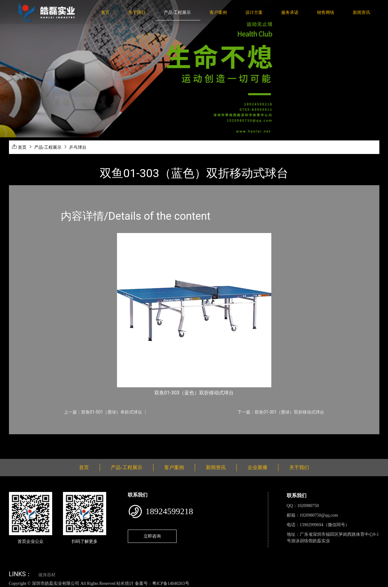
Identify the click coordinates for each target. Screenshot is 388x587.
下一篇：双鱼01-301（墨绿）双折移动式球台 (280, 412)
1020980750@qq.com (319, 515)
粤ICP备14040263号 (170, 583)
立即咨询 (152, 536)
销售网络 (325, 12)
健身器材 (47, 574)
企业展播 (257, 467)
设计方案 (254, 12)
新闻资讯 (361, 12)
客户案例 (218, 12)
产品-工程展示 (177, 12)
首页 (105, 12)
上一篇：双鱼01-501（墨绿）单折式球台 (103, 412)
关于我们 (136, 12)
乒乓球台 (77, 147)
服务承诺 (289, 12)
